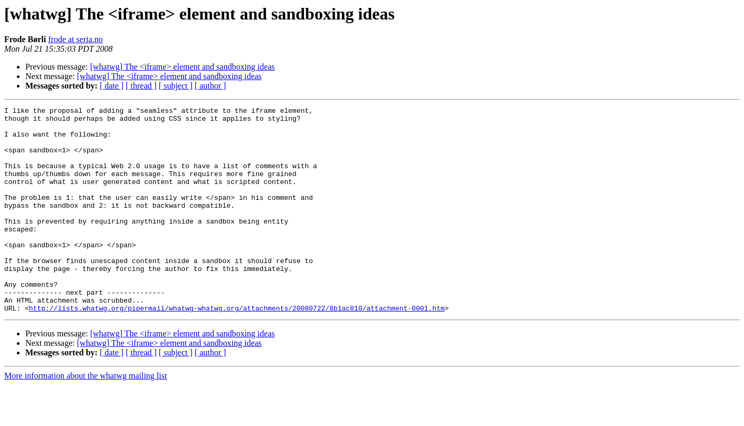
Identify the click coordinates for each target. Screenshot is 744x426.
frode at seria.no (75, 39)
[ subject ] (176, 85)
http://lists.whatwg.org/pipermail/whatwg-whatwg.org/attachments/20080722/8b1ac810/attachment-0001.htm (237, 349)
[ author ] (210, 85)
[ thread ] (141, 85)
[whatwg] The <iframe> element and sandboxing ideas (182, 66)
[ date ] (111, 85)
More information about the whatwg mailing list (85, 416)
